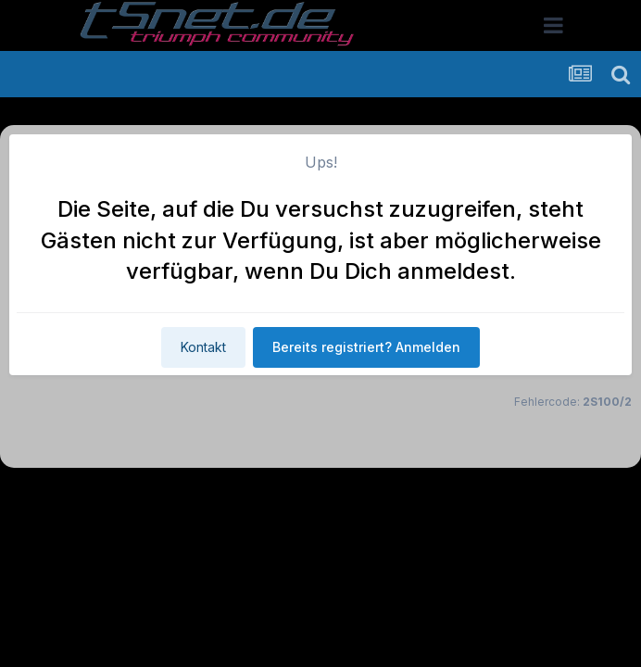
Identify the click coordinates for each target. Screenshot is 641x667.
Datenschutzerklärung (331, 496)
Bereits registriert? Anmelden (366, 347)
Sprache (142, 496)
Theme (219, 496)
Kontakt (203, 347)
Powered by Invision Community (320, 536)
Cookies (504, 496)
